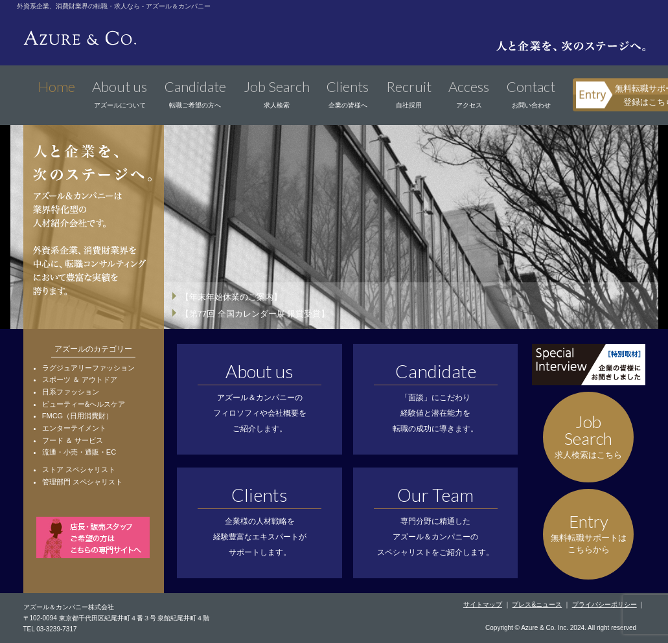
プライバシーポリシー (604, 604)
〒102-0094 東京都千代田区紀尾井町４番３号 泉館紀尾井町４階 (116, 618)
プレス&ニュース (537, 604)
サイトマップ (482, 604)
